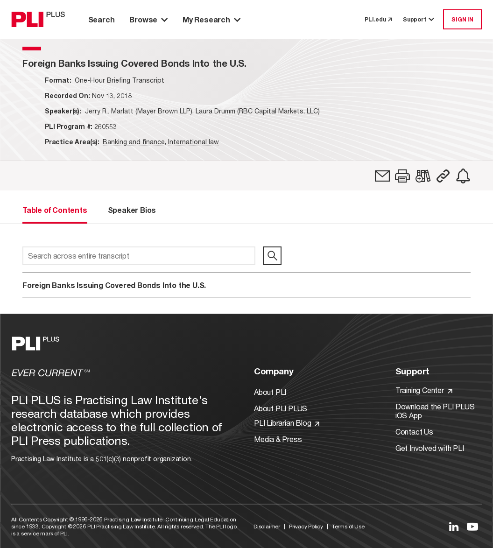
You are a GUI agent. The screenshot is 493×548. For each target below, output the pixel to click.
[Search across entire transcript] (138, 255)
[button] (402, 176)
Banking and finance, (134, 142)
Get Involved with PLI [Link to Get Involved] (429, 447)
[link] (382, 176)
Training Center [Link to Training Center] (423, 390)
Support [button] (419, 19)
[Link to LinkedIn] (453, 526)
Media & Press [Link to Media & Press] (278, 439)
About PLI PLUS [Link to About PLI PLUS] (280, 408)
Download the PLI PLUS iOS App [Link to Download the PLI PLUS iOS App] (435, 411)
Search (101, 19)
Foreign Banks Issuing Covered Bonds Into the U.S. (114, 285)
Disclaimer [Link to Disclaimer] (267, 526)
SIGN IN (462, 19)
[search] (272, 255)
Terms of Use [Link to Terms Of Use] (348, 526)
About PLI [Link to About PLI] (270, 391)
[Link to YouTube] (472, 526)
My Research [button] (211, 19)
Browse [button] (148, 19)
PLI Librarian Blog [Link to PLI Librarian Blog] (286, 422)
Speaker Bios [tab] (132, 209)
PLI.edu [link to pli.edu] (378, 19)
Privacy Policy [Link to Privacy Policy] (306, 526)
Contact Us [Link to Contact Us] (414, 431)
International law (193, 142)
